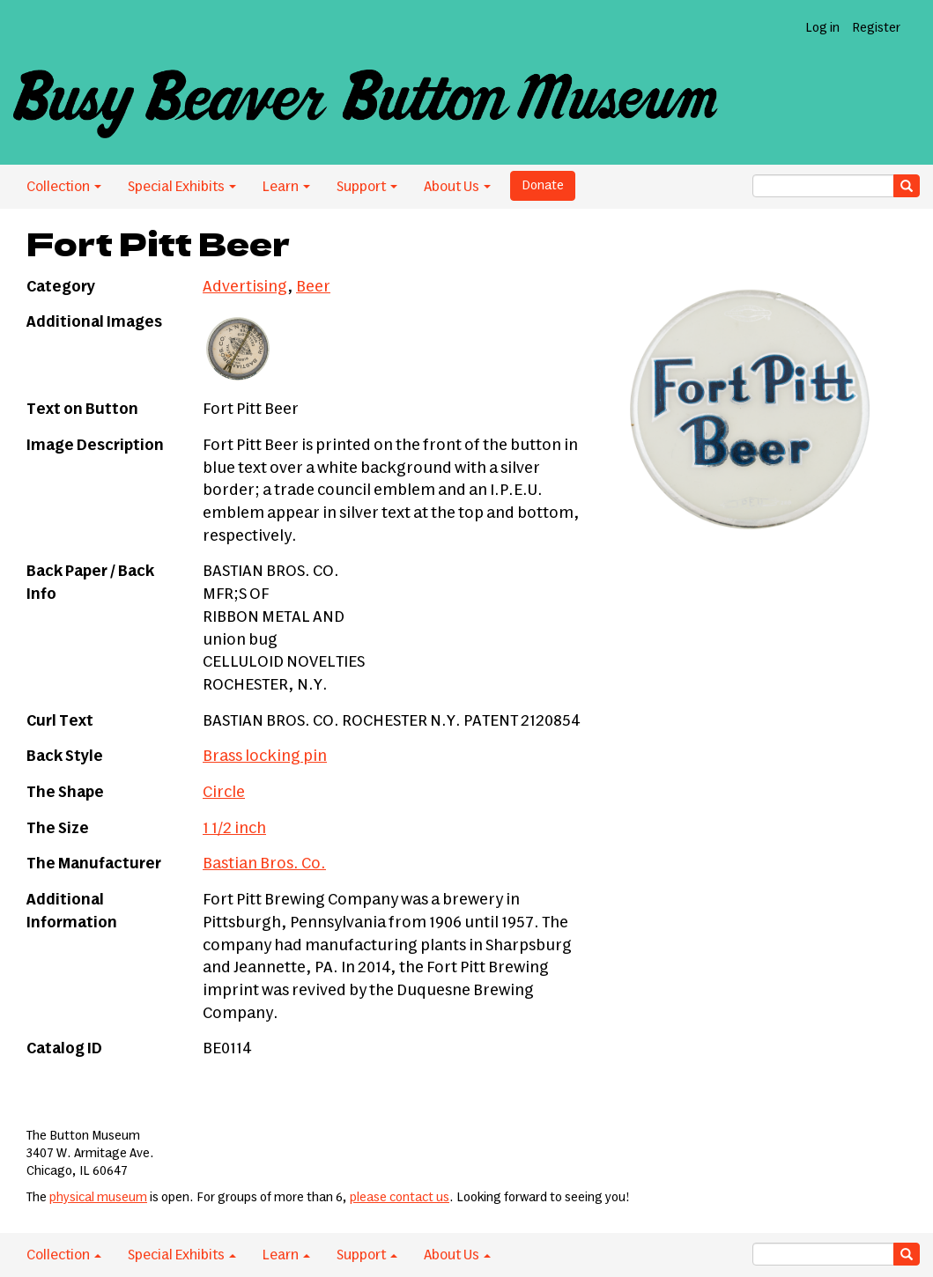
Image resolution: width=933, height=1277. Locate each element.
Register (876, 28)
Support (367, 187)
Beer (313, 287)
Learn (286, 187)
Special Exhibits (182, 187)
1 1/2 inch (234, 829)
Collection (63, 187)
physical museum (98, 1198)
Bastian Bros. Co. (264, 864)
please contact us (399, 1198)
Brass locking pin (265, 756)
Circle (224, 793)
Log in (822, 28)
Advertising (245, 287)
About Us (457, 187)
